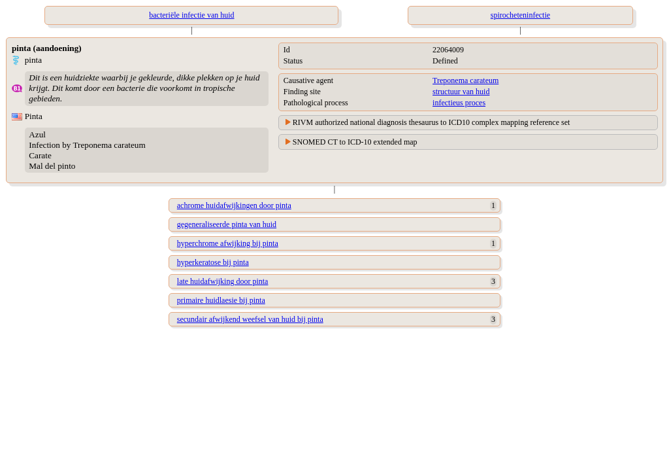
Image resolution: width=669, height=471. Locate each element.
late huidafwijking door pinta (223, 281)
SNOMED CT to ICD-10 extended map (355, 142)
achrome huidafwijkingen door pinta (234, 205)
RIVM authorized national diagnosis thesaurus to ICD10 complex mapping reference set (431, 122)
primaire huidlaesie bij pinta (221, 300)
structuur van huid (460, 91)
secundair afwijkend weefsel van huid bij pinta (250, 319)
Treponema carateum (465, 80)
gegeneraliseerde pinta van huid (226, 224)
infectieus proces (458, 102)
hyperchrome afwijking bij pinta (227, 243)
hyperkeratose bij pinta (213, 262)
